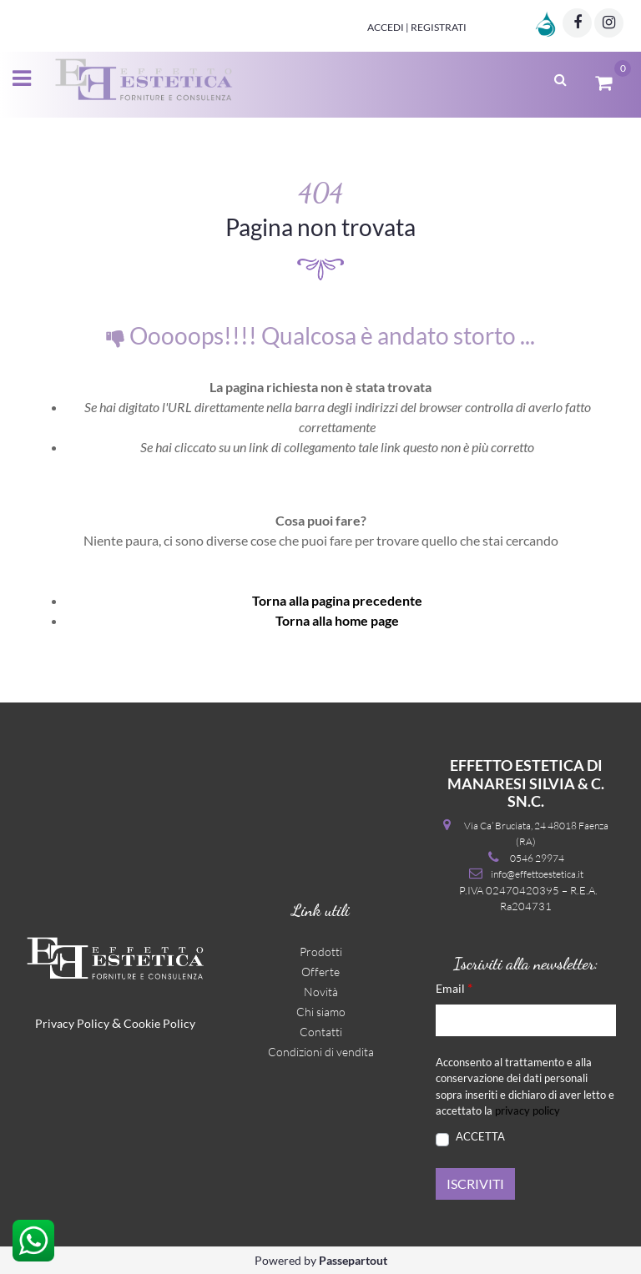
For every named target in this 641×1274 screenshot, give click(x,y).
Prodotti (321, 951)
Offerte (320, 971)
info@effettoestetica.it (537, 874)
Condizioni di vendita (321, 1052)
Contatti (321, 1032)
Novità (321, 991)
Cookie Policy (159, 1023)
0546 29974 (537, 858)
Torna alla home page (337, 620)
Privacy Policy (72, 1023)
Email (454, 987)
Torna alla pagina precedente (337, 600)
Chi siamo (321, 1012)
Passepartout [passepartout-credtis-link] (353, 1260)
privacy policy (527, 1110)
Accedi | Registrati (417, 27)
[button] (475, 1184)
